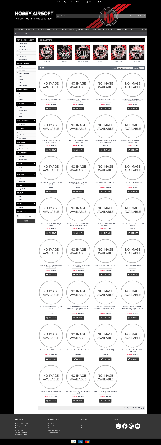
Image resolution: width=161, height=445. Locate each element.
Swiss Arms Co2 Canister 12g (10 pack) (51, 183)
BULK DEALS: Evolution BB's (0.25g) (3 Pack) (78, 141)
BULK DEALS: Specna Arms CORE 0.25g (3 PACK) (51, 266)
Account (83, 424)
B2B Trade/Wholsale (21, 434)
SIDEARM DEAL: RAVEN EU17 (105, 265)
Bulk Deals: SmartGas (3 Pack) (105, 99)
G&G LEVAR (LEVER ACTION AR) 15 (105, 392)
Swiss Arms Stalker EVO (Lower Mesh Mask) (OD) (105, 141)
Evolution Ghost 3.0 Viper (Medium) (51, 391)
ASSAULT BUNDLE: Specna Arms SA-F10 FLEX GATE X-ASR (78, 224)
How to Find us (52, 424)
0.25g (19, 170)
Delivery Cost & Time (21, 426)
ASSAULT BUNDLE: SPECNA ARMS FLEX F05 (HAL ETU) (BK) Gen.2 (78, 308)
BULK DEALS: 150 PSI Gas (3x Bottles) (51, 224)
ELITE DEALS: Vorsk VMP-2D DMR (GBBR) (78, 266)
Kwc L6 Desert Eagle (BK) (105, 350)
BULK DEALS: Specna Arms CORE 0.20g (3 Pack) (132, 141)
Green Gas (21, 181)
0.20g (19, 167)
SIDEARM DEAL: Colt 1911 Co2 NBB (51, 100)
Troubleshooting (53, 432)
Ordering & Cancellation (22, 424)
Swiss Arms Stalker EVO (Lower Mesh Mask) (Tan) (78, 183)
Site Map (51, 428)
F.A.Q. (17, 428)
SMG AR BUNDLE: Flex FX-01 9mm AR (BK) (132, 224)
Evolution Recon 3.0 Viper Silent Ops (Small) (78, 392)
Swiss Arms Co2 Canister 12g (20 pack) (51, 307)
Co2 (19, 178)
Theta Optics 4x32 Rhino (133, 265)
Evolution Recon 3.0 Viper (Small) (78, 350)
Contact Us (51, 426)
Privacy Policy (19, 430)
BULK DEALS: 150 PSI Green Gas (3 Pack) (78, 100)
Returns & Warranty (54, 430)
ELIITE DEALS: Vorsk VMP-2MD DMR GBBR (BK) (105, 224)
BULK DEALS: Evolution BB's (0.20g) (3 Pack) (51, 141)
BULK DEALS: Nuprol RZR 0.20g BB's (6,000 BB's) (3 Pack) (132, 100)
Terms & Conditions (21, 432)
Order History (85, 426)
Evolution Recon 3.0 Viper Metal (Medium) (132, 350)
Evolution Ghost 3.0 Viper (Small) (51, 350)
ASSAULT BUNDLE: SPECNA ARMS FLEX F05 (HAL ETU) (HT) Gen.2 (132, 308)
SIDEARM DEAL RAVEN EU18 (105, 182)
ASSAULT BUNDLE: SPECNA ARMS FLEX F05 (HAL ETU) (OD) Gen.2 (105, 308)
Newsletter (84, 428)
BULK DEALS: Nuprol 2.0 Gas (132, 182)
